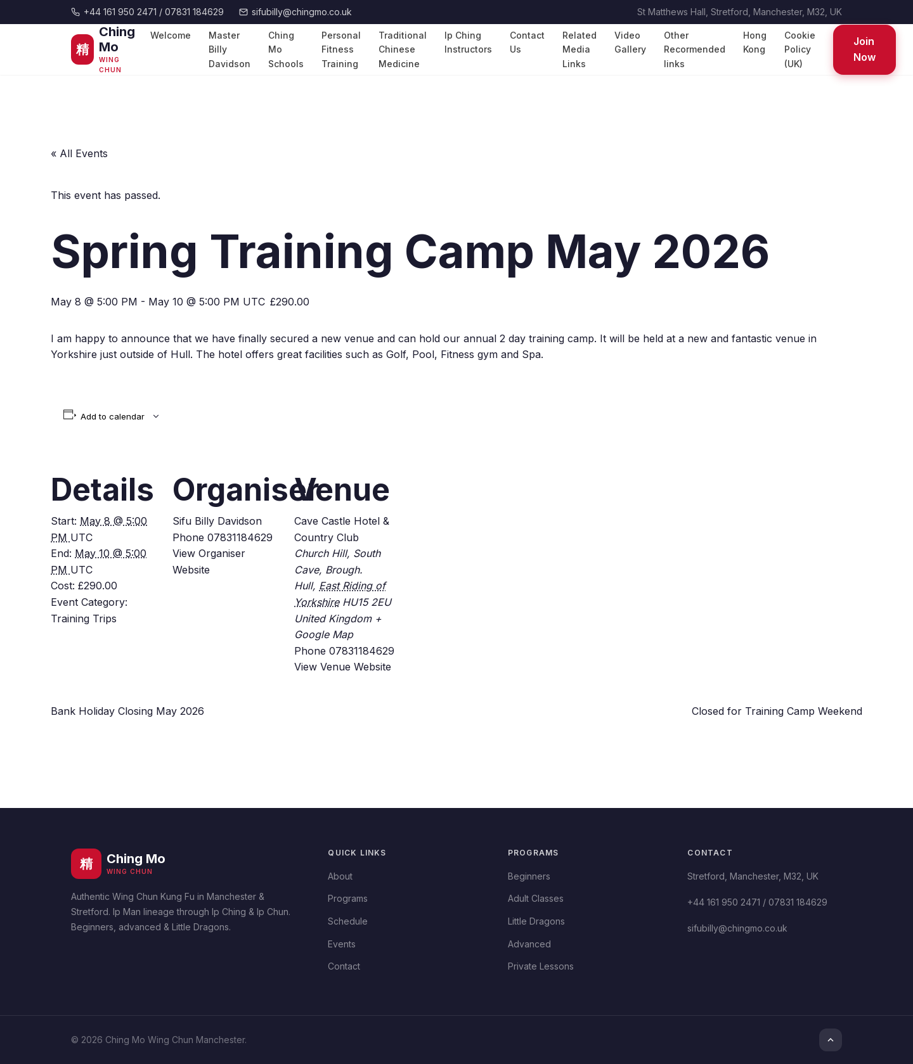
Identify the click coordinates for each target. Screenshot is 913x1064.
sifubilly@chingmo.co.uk (295, 11)
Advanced (529, 944)
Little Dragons (536, 921)
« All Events (79, 153)
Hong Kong (755, 42)
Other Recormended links (694, 49)
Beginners (529, 876)
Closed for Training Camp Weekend (777, 711)
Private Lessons (541, 966)
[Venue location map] (483, 538)
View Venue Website (342, 666)
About (340, 876)
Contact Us (527, 42)
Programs (348, 898)
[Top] (830, 1040)
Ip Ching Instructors (468, 42)
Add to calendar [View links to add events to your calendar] (113, 416)
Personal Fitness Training (341, 49)
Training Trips (84, 618)
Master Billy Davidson (229, 49)
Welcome (170, 35)
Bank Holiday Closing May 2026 (127, 711)
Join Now (864, 49)
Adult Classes (536, 898)
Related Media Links (579, 49)
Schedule (348, 921)
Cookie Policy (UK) (799, 49)
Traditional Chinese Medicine (403, 49)
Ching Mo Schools (286, 49)
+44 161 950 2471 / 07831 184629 (147, 11)
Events (342, 944)
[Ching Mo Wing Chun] (107, 49)
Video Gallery (630, 42)
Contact (344, 966)
